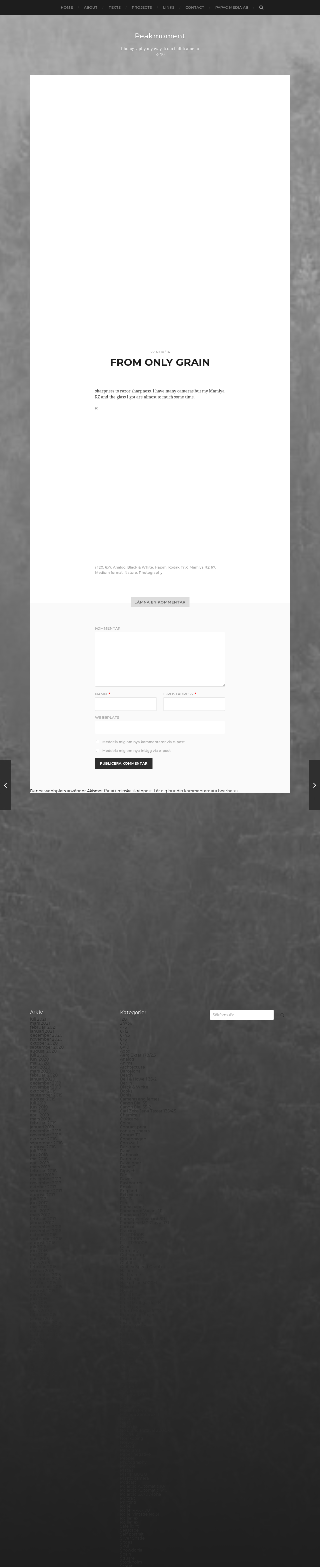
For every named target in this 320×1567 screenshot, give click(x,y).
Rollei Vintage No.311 (140, 1399)
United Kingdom (136, 1487)
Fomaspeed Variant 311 (142, 1104)
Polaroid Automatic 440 (144, 1375)
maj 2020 (39, 948)
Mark (125, 1284)
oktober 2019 (43, 976)
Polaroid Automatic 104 (143, 1371)
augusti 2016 (42, 1128)
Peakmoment (160, 36)
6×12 (124, 916)
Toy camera (131, 1475)
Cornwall (129, 1028)
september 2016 (46, 1124)
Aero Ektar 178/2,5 (138, 940)
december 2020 (46, 920)
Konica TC (130, 1244)
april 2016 (39, 1144)
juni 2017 (39, 1088)
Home (67, 7)
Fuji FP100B (132, 1120)
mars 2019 (40, 1004)
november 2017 (45, 1068)
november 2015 (45, 1164)
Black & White (140, 567)
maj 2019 (39, 996)
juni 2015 (39, 1184)
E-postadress (179, 694)
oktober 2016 (43, 1120)
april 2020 (40, 952)
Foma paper (132, 1092)
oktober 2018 (43, 1024)
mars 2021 (40, 908)
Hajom (160, 567)
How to (127, 1172)
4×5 (123, 912)
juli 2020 (39, 940)
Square (127, 1443)
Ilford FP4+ (131, 1180)
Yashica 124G (132, 1503)
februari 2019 (43, 1008)
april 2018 (39, 1048)
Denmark (129, 1044)
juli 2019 (38, 988)
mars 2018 (40, 1052)
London (128, 1272)
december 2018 (46, 1016)
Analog (119, 567)
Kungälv (128, 1252)
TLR (124, 1471)
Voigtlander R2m (137, 1495)
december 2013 (45, 1256)
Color (125, 1008)
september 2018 (46, 1028)
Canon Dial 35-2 (135, 992)
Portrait (127, 1383)
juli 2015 (38, 1180)
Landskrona (132, 1260)
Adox (125, 936)
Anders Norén (169, 1550)
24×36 (126, 908)
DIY (123, 1060)
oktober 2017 (43, 1072)
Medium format (109, 572)
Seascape (129, 1415)
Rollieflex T (131, 1407)
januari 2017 (42, 1108)
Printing (128, 1387)
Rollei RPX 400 (135, 1395)
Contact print (133, 1012)
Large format (133, 1264)
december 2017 (45, 1064)
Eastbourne (132, 1068)
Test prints (130, 1467)
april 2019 (39, 1000)
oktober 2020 (44, 928)
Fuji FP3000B (134, 1128)
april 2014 (39, 1240)
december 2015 (45, 1160)
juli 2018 (38, 1036)
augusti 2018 (43, 1032)
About (91, 7)
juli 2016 (38, 1132)
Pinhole (128, 1351)
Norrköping (131, 1324)
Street (126, 1451)
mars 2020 (40, 956)
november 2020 (46, 924)
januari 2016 (42, 1156)
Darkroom (130, 1032)
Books (126, 976)
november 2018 (46, 1020)
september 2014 (46, 1220)
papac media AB (231, 7)
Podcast (128, 1367)
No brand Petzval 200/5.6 (145, 1316)
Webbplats (107, 717)
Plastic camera (134, 1363)
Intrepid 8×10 (133, 1212)
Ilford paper (132, 1192)
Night (125, 1308)
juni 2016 (39, 1136)
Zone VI (128, 1511)
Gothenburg (133, 1140)
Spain (125, 1439)
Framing (128, 1116)
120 (100, 567)
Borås (125, 980)
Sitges (126, 1427)
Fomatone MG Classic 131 (144, 1108)
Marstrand (130, 1288)
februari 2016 (43, 1152)
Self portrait (132, 1419)
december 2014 (45, 1208)
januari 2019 (42, 1012)
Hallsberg (130, 1164)
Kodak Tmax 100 (136, 1228)
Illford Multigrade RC (141, 1196)
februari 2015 (43, 1200)
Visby (125, 1491)
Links (168, 7)
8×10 (124, 932)
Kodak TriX (178, 567)
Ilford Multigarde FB (140, 1188)
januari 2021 (42, 916)
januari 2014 (42, 1252)
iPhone (127, 1216)
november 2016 (45, 1116)
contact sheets (135, 1016)
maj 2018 (39, 1044)
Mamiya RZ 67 (202, 567)
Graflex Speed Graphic (142, 1152)
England (128, 1076)
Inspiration (130, 1204)
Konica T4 (129, 1240)
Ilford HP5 (130, 1184)
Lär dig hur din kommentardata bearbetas (196, 790)
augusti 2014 (43, 1224)
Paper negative (135, 1339)
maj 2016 (38, 1140)
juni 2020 (39, 944)
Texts (114, 7)
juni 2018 (39, 1040)
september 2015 (46, 1172)
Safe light (129, 1411)
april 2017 (39, 1096)
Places (126, 1355)
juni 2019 (39, 992)
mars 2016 (40, 1148)
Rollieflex (129, 1403)
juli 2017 (38, 1084)
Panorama (130, 1335)
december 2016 (45, 1112)
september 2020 (47, 932)
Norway (128, 1328)
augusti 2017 (43, 1080)
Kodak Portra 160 (137, 1224)
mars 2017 (40, 1100)
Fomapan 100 (133, 1100)
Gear (125, 1132)
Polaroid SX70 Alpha (140, 1379)
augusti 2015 (42, 1176)
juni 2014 (39, 1232)
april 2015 (39, 1192)
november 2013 (45, 1260)
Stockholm (131, 1447)
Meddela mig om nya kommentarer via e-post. (144, 741)
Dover (126, 1064)
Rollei (125, 1391)
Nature (130, 572)
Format (127, 1112)
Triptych (128, 1483)
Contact (195, 7)
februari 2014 (43, 1248)
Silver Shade (132, 1423)
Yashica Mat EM (135, 1507)
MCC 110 (128, 1292)
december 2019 (45, 968)
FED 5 (126, 1084)
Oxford (127, 1331)
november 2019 (45, 972)
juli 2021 (38, 904)
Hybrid (127, 1176)
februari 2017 (43, 1104)
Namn (102, 694)
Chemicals (130, 1000)
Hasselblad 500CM (138, 1168)
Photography (150, 572)
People (127, 1343)
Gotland (128, 1144)
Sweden (128, 1459)
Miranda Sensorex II (139, 1300)
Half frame (130, 1160)
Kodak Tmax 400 (137, 1232)
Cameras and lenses (139, 984)
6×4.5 (125, 920)
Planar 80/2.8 (133, 1359)
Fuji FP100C (132, 1124)
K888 (125, 1220)
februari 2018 (43, 1056)
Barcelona (130, 956)
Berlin (126, 968)
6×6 (123, 924)
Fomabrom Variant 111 (141, 1096)
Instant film (131, 1208)
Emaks (126, 1072)
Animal (127, 948)
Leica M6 (128, 1268)
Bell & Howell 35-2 (138, 964)
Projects (142, 7)
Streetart (129, 1455)
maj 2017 (39, 1092)
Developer (130, 1048)
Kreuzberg (131, 1248)
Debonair (129, 1040)
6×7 (123, 928)
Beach (126, 960)
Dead (125, 1036)
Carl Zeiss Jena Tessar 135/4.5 (148, 996)
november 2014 (45, 1212)
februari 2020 (44, 960)
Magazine (129, 1276)
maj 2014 (39, 1236)
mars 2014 (40, 1244)
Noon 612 (129, 1320)
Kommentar (107, 628)
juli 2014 (38, 1228)
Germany (129, 1136)
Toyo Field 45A (134, 1479)
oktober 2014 (43, 1216)
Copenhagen (133, 1024)
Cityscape (129, 1004)
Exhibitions (131, 1080)
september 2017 (46, 1076)
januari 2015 (42, 1204)
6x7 (108, 567)
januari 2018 (42, 1060)
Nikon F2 (129, 1312)
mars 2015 (40, 1196)
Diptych (128, 1056)
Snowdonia (131, 1435)
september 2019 (46, 980)
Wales (126, 1499)
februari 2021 (43, 912)
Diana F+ (128, 1052)
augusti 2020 (43, 936)
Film (124, 1088)
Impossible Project (138, 1200)
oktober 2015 (43, 1168)
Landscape (131, 1256)
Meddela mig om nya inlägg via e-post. (137, 750)
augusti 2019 (43, 984)
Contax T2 (130, 1020)
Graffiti (127, 1148)
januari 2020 (42, 964)
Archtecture (132, 952)
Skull (125, 1431)
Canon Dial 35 (133, 988)
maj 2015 (38, 1188)
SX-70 (126, 1463)
